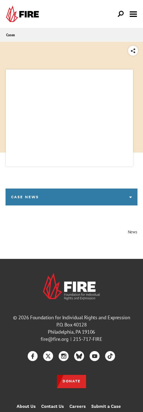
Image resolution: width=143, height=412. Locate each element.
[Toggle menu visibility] (133, 13)
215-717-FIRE (87, 339)
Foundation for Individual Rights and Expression (80, 317)
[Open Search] (121, 14)
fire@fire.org (55, 339)
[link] (23, 14)
